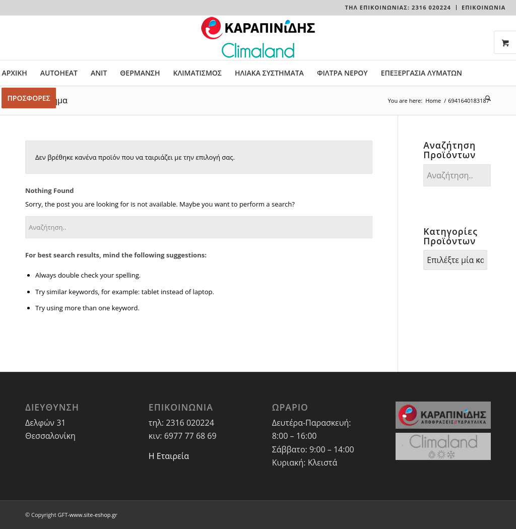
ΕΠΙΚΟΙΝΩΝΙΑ (484, 7)
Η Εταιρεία (169, 455)
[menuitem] (398, 7)
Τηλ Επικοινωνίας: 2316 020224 (398, 7)
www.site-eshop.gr (93, 514)
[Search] (485, 98)
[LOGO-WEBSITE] (258, 38)
